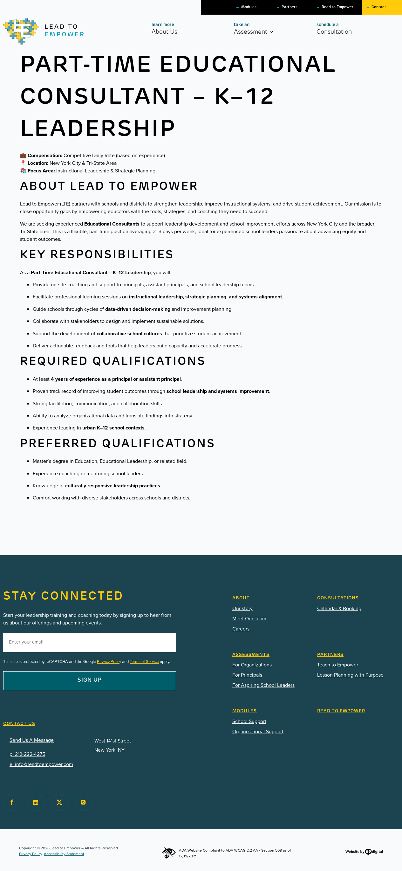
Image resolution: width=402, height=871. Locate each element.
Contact (378, 7)
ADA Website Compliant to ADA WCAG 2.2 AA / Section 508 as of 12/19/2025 (226, 853)
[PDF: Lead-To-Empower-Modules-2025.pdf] (270, 721)
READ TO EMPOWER (341, 711)
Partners (289, 7)
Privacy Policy (109, 661)
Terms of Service (144, 661)
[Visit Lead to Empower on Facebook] (11, 802)
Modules (248, 7)
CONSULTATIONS (338, 598)
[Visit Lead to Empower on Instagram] (83, 802)
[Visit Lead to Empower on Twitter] (59, 802)
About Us (176, 28)
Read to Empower (337, 7)
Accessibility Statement (64, 854)
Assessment (261, 30)
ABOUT (241, 598)
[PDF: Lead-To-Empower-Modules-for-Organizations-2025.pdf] (270, 731)
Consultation (345, 28)
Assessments (250, 654)
